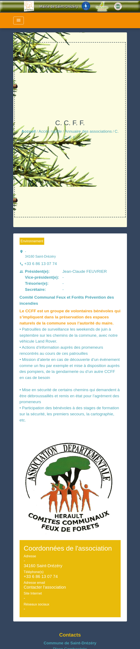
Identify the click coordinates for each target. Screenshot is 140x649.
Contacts (70, 635)
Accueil (28, 131)
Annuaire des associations (88, 131)
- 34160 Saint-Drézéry (40, 254)
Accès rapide (50, 131)
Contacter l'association (45, 587)
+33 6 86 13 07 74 (40, 263)
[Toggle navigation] (18, 20)
